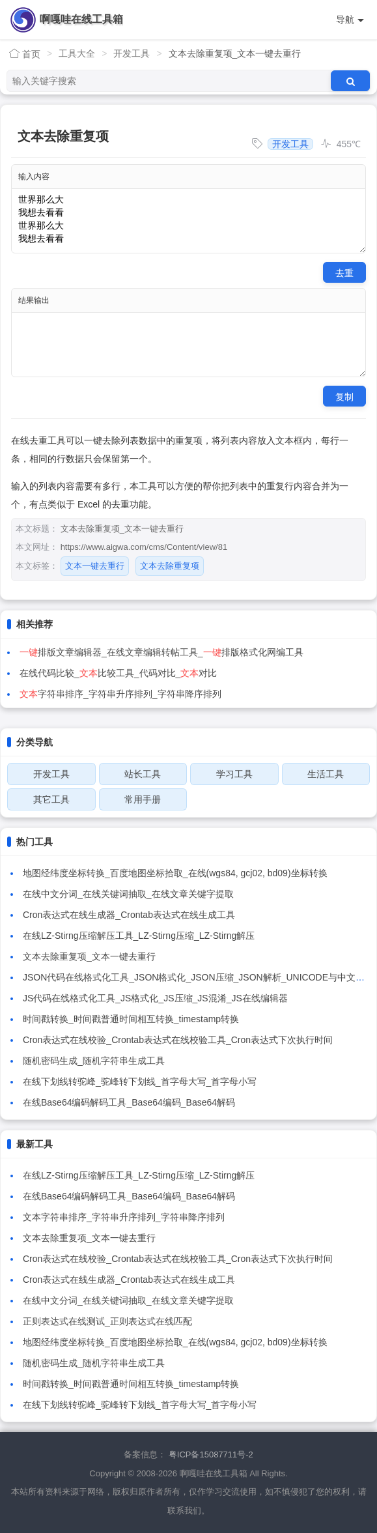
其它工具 (51, 799)
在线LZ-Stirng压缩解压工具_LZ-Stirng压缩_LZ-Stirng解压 (139, 935)
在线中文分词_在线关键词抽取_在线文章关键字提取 (128, 894)
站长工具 (142, 774)
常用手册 (142, 799)
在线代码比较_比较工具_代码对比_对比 (118, 673)
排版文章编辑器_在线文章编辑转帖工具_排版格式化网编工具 (161, 652)
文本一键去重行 (94, 566)
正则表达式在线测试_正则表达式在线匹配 (107, 1321)
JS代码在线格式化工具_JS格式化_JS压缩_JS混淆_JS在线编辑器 (155, 998)
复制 (344, 397)
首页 (24, 53)
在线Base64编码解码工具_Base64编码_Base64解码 (129, 1102)
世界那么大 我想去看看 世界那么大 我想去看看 (188, 220)
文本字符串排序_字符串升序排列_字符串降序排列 (124, 1217)
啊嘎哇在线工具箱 (81, 19)
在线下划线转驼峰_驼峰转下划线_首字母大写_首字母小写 (140, 1081)
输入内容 (33, 176)
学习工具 (234, 774)
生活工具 (325, 774)
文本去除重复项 (169, 566)
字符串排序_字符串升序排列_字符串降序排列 (120, 694)
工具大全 (77, 53)
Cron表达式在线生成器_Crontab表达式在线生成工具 (129, 915)
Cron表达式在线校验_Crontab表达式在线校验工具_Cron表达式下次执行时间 (178, 1040)
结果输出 (33, 300)
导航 (350, 19)
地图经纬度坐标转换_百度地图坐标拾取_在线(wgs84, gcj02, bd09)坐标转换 (175, 873)
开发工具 (131, 53)
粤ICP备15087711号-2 (211, 1454)
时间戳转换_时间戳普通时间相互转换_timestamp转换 (131, 1019)
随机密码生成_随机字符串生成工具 (94, 1060)
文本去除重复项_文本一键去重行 (89, 956)
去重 (344, 273)
